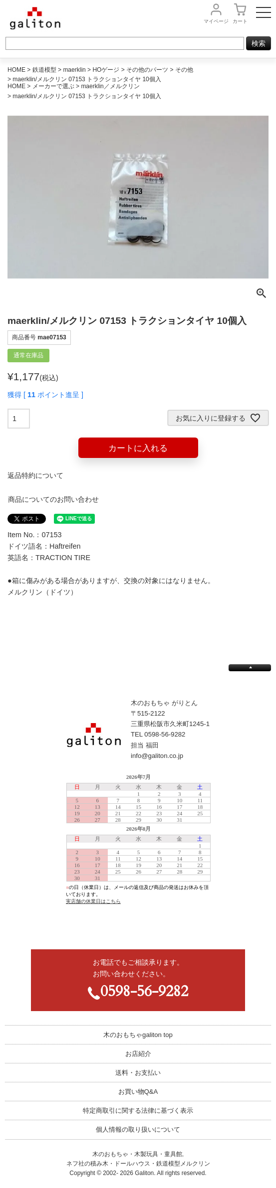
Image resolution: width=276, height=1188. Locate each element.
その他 (184, 69)
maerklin (74, 69)
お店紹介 (138, 1053)
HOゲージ (105, 69)
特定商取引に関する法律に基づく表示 (138, 1110)
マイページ (216, 21)
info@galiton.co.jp (157, 755)
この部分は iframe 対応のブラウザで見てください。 (138, 853)
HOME (16, 69)
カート (240, 21)
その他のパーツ (147, 69)
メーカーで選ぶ (53, 86)
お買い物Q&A (138, 1091)
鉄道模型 (44, 69)
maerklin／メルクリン (110, 86)
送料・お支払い (138, 1072)
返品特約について (35, 475)
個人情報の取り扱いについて (138, 1129)
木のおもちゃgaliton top (138, 1035)
